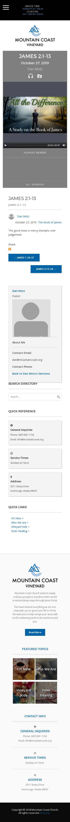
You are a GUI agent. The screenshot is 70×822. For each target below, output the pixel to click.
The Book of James (50, 222)
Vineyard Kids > (20, 526)
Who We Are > (20, 522)
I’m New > (17, 518)
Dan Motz (23, 216)
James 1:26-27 (24, 257)
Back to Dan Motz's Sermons (31, 373)
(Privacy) (45, 813)
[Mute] (64, 145)
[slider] (33, 145)
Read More (35, 632)
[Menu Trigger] (6, 7)
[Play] (5, 145)
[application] (35, 115)
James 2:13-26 (46, 269)
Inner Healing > (20, 531)
